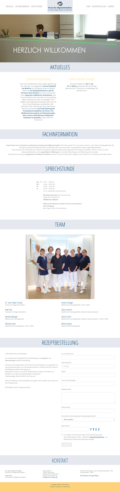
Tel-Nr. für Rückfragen (88, 382)
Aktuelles (10, 6)
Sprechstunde (36, 6)
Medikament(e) (88, 396)
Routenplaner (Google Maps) (89, 475)
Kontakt (111, 6)
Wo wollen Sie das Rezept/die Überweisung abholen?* (88, 418)
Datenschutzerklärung (97, 437)
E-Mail (88, 373)
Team (88, 6)
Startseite (52, 486)
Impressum (59, 486)
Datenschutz (66, 486)
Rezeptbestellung (99, 6)
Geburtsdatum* (88, 364)
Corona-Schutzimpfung (38, 79)
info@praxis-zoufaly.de (50, 200)
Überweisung (88, 408)
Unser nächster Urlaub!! (82, 79)
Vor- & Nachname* (88, 355)
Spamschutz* (81, 428)
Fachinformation (22, 6)
